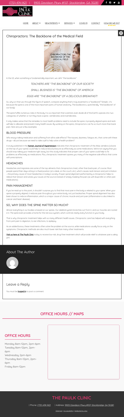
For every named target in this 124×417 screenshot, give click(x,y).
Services (68, 23)
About (35, 23)
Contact (95, 23)
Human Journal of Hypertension (42, 146)
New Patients (51, 23)
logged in (22, 291)
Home (25, 23)
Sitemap (59, 411)
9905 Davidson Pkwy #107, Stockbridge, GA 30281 (89, 405)
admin (23, 258)
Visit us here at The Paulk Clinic (20, 234)
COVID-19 (83, 23)
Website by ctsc (81, 411)
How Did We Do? (112, 23)
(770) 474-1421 (44, 405)
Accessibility (68, 411)
